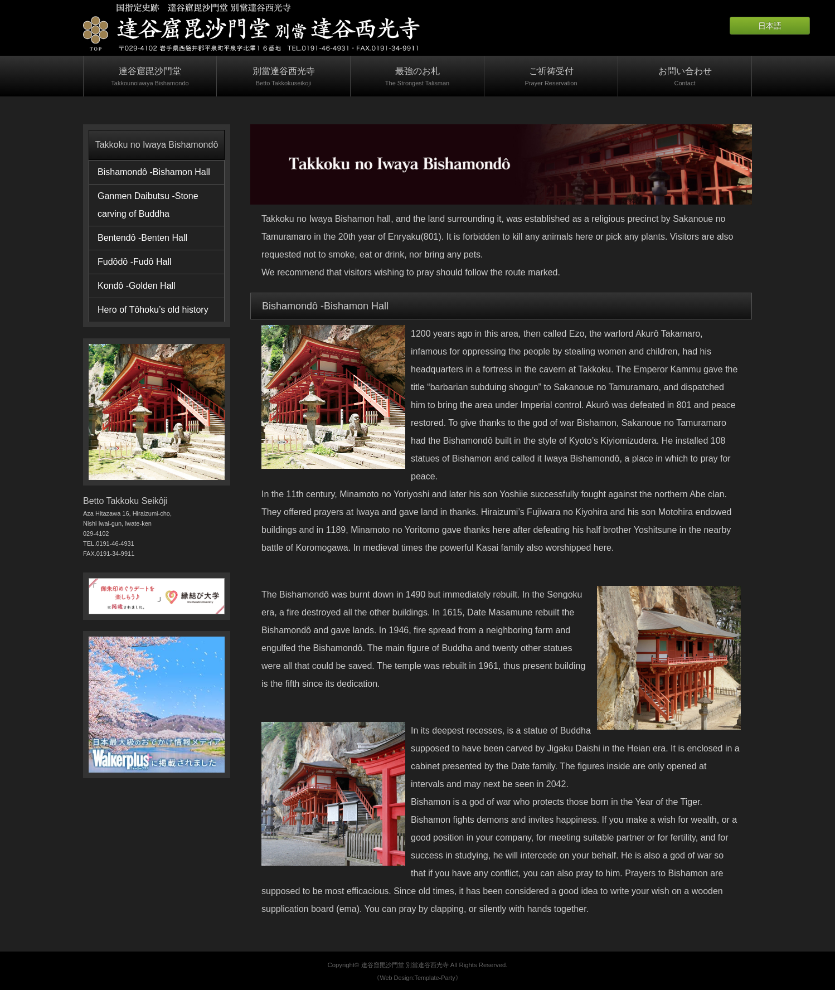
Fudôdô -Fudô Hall (135, 261)
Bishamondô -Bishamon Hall (154, 172)
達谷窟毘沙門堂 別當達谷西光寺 (405, 965)
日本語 (769, 25)
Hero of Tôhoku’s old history (153, 309)
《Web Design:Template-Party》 (417, 977)
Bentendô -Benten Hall (142, 237)
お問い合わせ (684, 77)
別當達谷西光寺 (283, 77)
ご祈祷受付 (551, 77)
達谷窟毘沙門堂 (150, 77)
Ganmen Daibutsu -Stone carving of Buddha (148, 205)
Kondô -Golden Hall (137, 285)
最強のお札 (417, 77)
